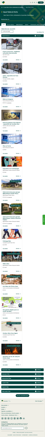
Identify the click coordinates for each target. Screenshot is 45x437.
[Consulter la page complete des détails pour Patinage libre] (12, 243)
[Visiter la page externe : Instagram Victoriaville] (11, 418)
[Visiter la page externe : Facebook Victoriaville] (2, 418)
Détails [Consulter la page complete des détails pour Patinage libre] (18, 248)
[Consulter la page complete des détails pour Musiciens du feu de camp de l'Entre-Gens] (12, 360)
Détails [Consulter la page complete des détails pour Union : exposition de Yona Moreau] (18, 84)
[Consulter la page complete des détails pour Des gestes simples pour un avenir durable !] (12, 313)
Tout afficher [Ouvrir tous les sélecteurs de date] (40, 32)
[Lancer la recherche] (43, 19)
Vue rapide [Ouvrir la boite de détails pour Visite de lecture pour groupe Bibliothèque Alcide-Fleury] (5, 200)
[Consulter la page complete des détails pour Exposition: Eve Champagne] (12, 171)
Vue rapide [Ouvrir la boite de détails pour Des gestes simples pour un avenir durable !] (5, 318)
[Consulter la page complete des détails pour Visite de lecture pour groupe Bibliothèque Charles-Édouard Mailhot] (12, 220)
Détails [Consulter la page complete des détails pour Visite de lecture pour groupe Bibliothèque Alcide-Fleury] (18, 200)
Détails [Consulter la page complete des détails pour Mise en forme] (18, 153)
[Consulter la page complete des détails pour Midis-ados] (12, 266)
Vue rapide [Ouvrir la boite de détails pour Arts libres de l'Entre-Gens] (5, 293)
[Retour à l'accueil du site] (2, 7)
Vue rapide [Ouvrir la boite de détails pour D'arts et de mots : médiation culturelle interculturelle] (5, 59)
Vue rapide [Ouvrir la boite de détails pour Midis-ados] (5, 271)
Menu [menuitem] (41, 2)
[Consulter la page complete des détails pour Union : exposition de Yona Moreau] (12, 79)
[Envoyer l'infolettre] (26, 428)
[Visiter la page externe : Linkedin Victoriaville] (15, 418)
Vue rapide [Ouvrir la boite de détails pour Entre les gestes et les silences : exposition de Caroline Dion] (5, 130)
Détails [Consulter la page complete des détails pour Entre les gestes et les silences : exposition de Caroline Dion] (18, 130)
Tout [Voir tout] (4, 24)
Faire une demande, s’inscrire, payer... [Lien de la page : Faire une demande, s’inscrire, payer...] (11, 413)
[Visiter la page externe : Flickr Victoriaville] (21, 418)
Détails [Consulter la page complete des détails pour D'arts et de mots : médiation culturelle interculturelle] (18, 59)
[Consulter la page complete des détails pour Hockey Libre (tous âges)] (12, 335)
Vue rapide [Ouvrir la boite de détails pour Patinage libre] (5, 248)
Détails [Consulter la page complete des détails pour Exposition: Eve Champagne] (18, 176)
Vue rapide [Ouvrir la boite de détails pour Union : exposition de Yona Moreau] (5, 84)
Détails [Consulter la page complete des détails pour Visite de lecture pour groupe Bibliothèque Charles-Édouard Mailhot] (18, 225)
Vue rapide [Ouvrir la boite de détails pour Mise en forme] (5, 153)
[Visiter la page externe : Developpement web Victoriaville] (24, 418)
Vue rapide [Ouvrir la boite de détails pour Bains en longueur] (5, 106)
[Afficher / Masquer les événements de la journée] (39, 36)
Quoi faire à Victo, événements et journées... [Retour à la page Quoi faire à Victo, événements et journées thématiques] (14, 7)
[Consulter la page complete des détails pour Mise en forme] (12, 148)
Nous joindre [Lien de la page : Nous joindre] (5, 405)
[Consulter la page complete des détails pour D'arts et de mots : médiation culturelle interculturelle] (12, 55)
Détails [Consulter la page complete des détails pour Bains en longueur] (18, 106)
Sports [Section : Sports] (26, 24)
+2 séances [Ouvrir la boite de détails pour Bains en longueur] (9, 102)
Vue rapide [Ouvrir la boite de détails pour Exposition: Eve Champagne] (5, 176)
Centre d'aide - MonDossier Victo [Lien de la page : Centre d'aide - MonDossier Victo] (9, 415)
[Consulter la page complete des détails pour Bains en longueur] (12, 101)
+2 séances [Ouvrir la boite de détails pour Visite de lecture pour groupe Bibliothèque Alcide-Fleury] (9, 197)
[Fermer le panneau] (43, 220)
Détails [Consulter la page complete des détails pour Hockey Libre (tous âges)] (18, 340)
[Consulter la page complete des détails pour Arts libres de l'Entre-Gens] (12, 289)
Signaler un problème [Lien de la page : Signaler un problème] (7, 411)
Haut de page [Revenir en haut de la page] (39, 401)
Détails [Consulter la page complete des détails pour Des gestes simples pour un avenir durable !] (18, 318)
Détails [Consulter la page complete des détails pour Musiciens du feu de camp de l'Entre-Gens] (18, 364)
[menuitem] (3, 2)
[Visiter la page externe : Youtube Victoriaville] (18, 418)
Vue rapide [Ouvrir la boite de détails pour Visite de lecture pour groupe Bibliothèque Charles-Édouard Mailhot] (5, 225)
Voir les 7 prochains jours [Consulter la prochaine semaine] (22, 395)
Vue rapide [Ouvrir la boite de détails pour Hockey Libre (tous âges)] (5, 340)
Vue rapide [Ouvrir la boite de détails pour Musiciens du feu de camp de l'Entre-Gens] (5, 364)
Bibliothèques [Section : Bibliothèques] (19, 24)
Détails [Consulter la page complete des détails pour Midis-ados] (18, 271)
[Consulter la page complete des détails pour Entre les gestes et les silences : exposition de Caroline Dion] (12, 126)
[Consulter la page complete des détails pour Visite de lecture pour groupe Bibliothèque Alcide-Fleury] (12, 195)
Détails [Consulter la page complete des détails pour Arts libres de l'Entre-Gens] (18, 293)
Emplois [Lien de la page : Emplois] (3, 407)
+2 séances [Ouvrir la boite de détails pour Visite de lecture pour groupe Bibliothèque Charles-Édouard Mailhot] (9, 223)
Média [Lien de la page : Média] (3, 409)
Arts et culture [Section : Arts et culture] (10, 24)
